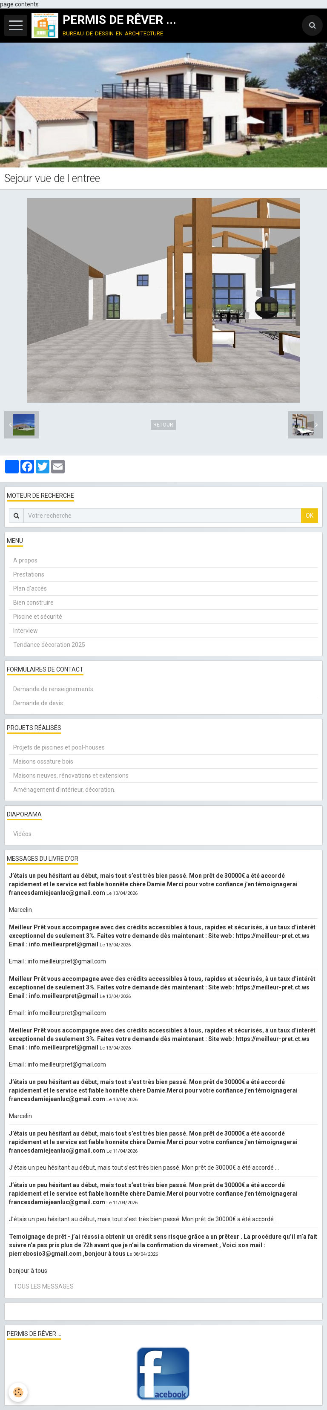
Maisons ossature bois (43, 761)
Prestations (28, 574)
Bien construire (33, 602)
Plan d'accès (30, 588)
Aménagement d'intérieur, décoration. (64, 789)
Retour (163, 425)
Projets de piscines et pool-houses (59, 747)
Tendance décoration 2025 (49, 644)
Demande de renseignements (53, 689)
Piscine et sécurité (37, 616)
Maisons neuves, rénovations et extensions (71, 775)
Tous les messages (44, 1286)
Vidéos (22, 833)
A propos (25, 560)
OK (309, 515)
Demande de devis (38, 703)
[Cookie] (18, 1392)
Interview (25, 630)
